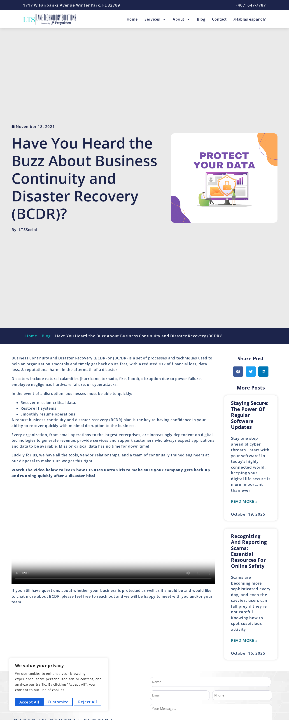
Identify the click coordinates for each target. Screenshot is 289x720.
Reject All (59, 702)
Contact (219, 19)
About (181, 19)
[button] (238, 371)
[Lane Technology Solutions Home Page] (49, 19)
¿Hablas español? (249, 19)
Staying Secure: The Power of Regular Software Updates (249, 414)
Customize (29, 702)
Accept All (88, 702)
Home (132, 19)
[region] (58, 685)
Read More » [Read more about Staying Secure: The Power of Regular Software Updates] (244, 501)
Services (155, 19)
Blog (201, 19)
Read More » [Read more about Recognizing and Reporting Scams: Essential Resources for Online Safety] (244, 641)
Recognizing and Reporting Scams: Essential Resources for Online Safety (249, 551)
